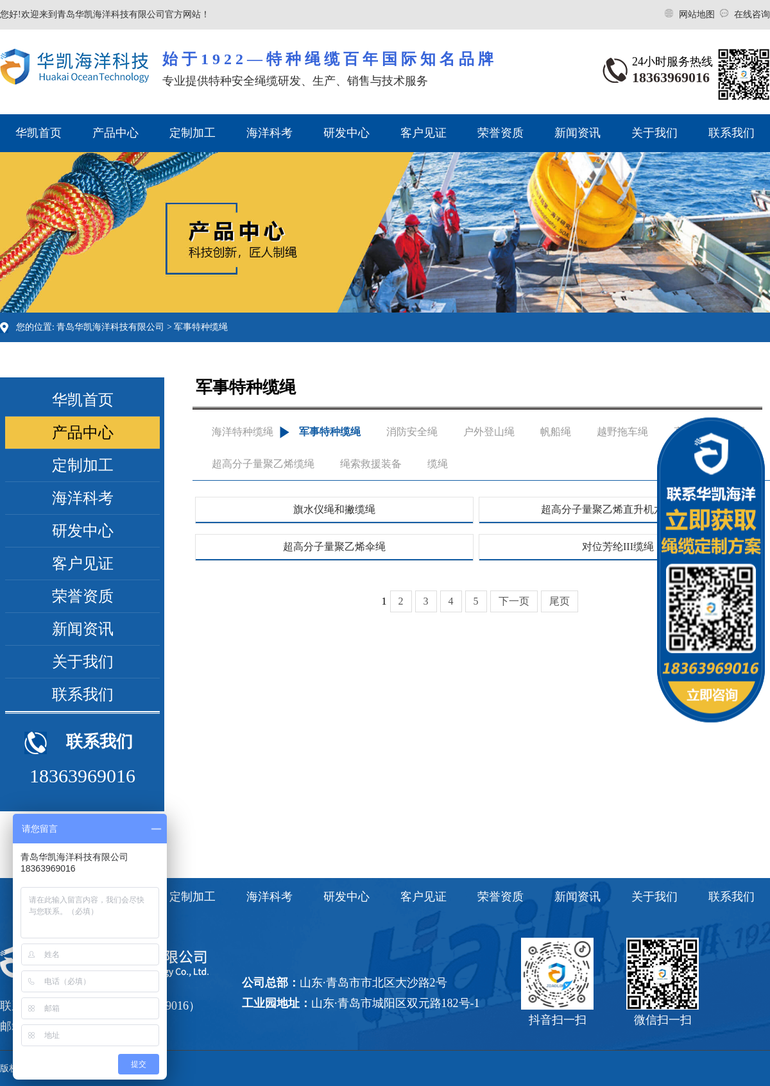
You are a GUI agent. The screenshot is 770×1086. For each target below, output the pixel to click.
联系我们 (731, 132)
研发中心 (346, 132)
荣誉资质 (500, 132)
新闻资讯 (577, 132)
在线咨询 (752, 14)
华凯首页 (38, 132)
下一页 (514, 601)
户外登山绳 (489, 431)
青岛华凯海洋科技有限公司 (110, 327)
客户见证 (423, 132)
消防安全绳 (412, 431)
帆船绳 (555, 431)
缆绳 (437, 463)
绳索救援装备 (371, 463)
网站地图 (698, 14)
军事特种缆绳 (201, 327)
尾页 (559, 601)
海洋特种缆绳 (242, 431)
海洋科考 (269, 132)
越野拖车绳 (622, 431)
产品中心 (115, 132)
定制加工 (192, 132)
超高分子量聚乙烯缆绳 (263, 463)
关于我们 (654, 132)
